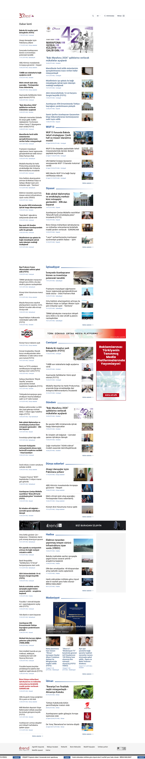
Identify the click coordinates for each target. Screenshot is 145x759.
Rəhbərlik (64, 747)
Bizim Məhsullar (75, 747)
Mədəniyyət (53, 597)
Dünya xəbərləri (55, 463)
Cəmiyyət (51, 342)
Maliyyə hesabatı (52, 747)
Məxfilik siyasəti (37, 750)
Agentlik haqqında (38, 747)
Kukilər (48, 750)
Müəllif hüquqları (89, 747)
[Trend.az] (26, 16)
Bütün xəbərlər (87, 183)
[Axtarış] (93, 16)
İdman (49, 681)
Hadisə (50, 534)
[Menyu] (121, 16)
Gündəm (51, 402)
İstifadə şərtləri (103, 747)
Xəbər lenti (25, 24)
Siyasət (50, 188)
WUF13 (50, 126)
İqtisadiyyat (53, 266)
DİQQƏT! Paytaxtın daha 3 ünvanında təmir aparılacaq (58, 757)
